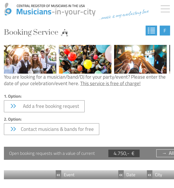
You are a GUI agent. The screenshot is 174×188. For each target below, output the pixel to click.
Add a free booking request (44, 106)
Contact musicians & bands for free (51, 129)
